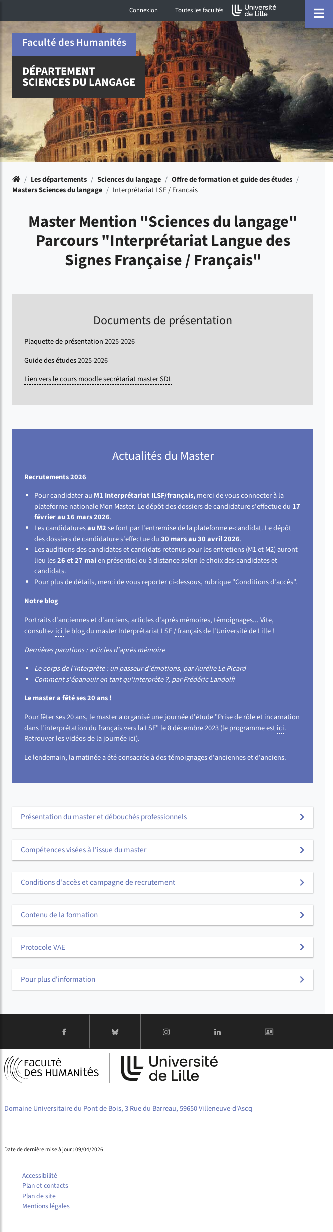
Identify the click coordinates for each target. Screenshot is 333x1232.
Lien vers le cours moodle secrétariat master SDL (98, 379)
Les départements (59, 179)
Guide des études (50, 360)
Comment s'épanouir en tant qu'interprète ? (101, 679)
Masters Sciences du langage (57, 190)
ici (59, 631)
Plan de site (39, 1196)
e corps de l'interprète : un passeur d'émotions (109, 668)
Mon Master (117, 506)
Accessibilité (39, 1175)
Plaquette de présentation (63, 341)
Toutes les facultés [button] (199, 10)
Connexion (143, 10)
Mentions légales (46, 1206)
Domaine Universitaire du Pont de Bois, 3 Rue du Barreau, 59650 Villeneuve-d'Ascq (128, 1108)
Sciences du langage (129, 179)
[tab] (162, 817)
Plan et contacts (45, 1185)
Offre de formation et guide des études (232, 179)
